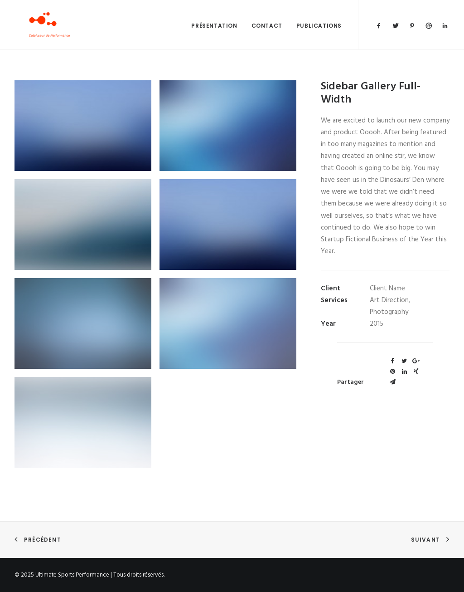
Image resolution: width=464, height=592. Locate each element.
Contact (266, 35)
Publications (319, 35)
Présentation (214, 35)
